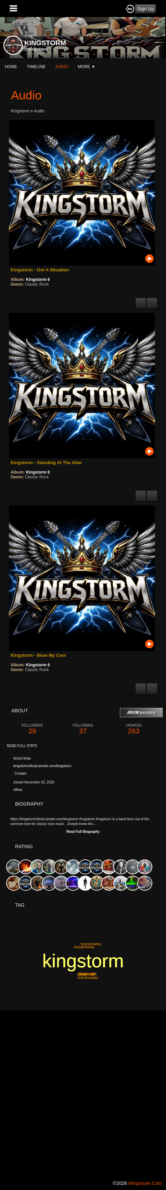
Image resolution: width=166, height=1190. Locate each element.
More (86, 66)
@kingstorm (36, 49)
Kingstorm (20, 111)
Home (11, 66)
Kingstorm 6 (38, 279)
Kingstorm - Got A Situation (40, 269)
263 (133, 729)
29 (32, 729)
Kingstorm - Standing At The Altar (46, 462)
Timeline (36, 66)
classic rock (86, 975)
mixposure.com (145, 1183)
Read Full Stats (22, 746)
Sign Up (145, 9)
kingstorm (83, 960)
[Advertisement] (83, 1093)
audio (61, 66)
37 (83, 729)
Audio (39, 111)
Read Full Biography (83, 832)
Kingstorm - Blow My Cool (38, 655)
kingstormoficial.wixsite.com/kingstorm (42, 766)
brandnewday (91, 944)
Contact (20, 773)
